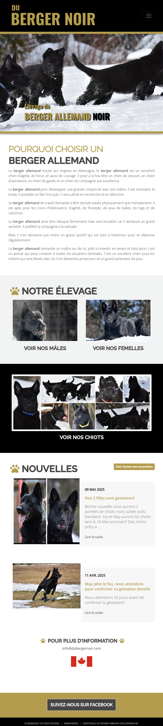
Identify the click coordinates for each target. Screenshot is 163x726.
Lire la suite (94, 537)
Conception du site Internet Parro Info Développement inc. (110, 723)
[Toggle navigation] (149, 16)
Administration (71, 723)
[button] (12, 82)
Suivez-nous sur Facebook (81, 704)
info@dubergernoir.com (81, 648)
